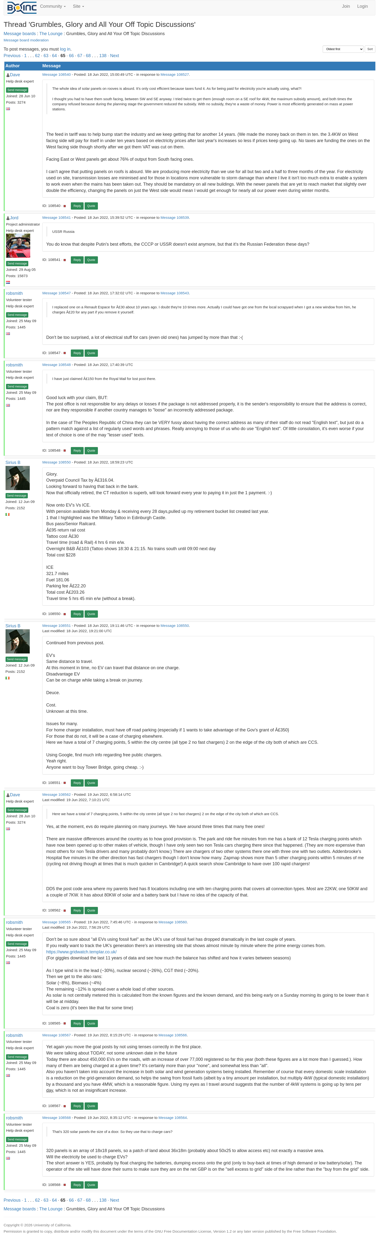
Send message (17, 90)
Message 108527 (174, 74)
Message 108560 (173, 922)
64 (54, 55)
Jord (14, 217)
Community (53, 6)
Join (346, 6)
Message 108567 (56, 1035)
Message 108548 (56, 365)
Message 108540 (56, 74)
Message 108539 (174, 217)
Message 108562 (56, 794)
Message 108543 (174, 293)
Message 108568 (56, 1118)
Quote (91, 206)
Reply (77, 206)
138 (102, 55)
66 (71, 55)
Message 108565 (56, 922)
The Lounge (51, 33)
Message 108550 (56, 462)
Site (78, 6)
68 (88, 55)
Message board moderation (26, 40)
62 (37, 55)
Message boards (20, 33)
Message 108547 (56, 293)
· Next (113, 55)
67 (79, 55)
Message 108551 (56, 625)
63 (46, 55)
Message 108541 (56, 217)
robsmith (14, 293)
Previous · (14, 55)
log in (65, 49)
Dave (15, 74)
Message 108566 (173, 1035)
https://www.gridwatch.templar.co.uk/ (81, 951)
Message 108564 (173, 1118)
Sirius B (13, 462)
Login (362, 6)
